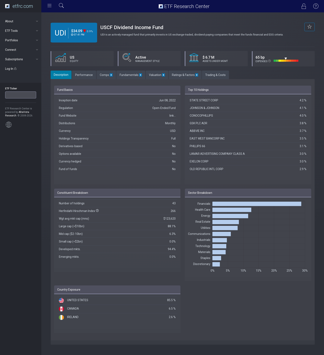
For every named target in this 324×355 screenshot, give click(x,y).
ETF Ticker (11, 88)
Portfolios (22, 40)
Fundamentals (131, 75)
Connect (22, 49)
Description (61, 74)
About (22, 21)
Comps (106, 75)
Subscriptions (22, 59)
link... (172, 115)
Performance (84, 75)
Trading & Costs (215, 75)
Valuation (157, 75)
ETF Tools (22, 30)
